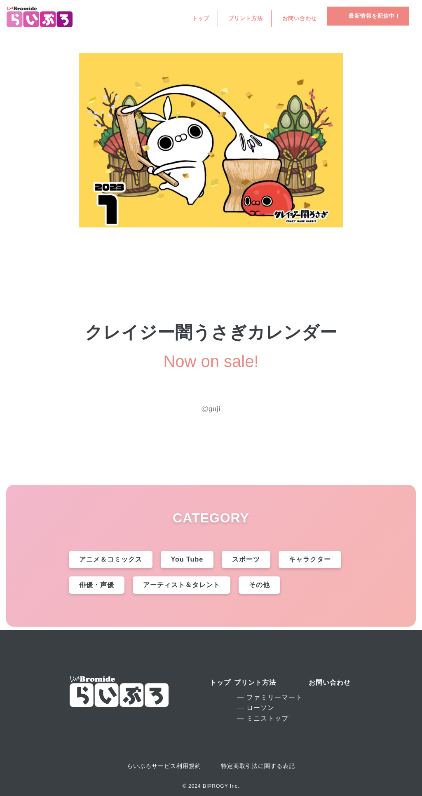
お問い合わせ (299, 19)
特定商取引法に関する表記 (258, 766)
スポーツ (246, 559)
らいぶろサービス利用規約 (164, 766)
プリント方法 (245, 19)
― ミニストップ (262, 718)
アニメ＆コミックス (110, 559)
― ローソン (255, 707)
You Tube (187, 559)
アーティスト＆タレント (181, 584)
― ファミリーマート (269, 697)
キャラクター (310, 559)
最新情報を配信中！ (375, 16)
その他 (259, 584)
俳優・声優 (96, 584)
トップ (200, 19)
